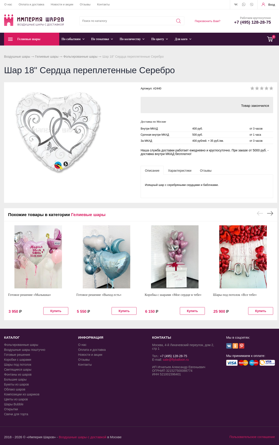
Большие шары (15, 379)
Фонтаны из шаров (18, 374)
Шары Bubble (13, 404)
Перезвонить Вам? (207, 21)
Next (270, 213)
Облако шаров (14, 389)
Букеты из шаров (16, 384)
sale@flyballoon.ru (176, 359)
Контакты (103, 4)
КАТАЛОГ (12, 337)
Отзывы (85, 4)
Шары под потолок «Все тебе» (235, 295)
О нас (8, 4)
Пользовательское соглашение (252, 437)
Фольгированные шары (80, 56)
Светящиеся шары (17, 369)
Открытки (11, 409)
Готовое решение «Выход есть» (98, 295)
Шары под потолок (17, 364)
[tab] (152, 170)
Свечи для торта (16, 414)
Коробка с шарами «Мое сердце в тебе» (173, 295)
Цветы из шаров (16, 399)
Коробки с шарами (17, 359)
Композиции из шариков (21, 394)
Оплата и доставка (31, 4)
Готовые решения (17, 354)
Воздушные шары (17, 56)
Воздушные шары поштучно (24, 349)
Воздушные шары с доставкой (82, 437)
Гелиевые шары (47, 56)
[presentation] (152, 170)
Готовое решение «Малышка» (29, 295)
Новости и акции (62, 4)
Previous (260, 213)
